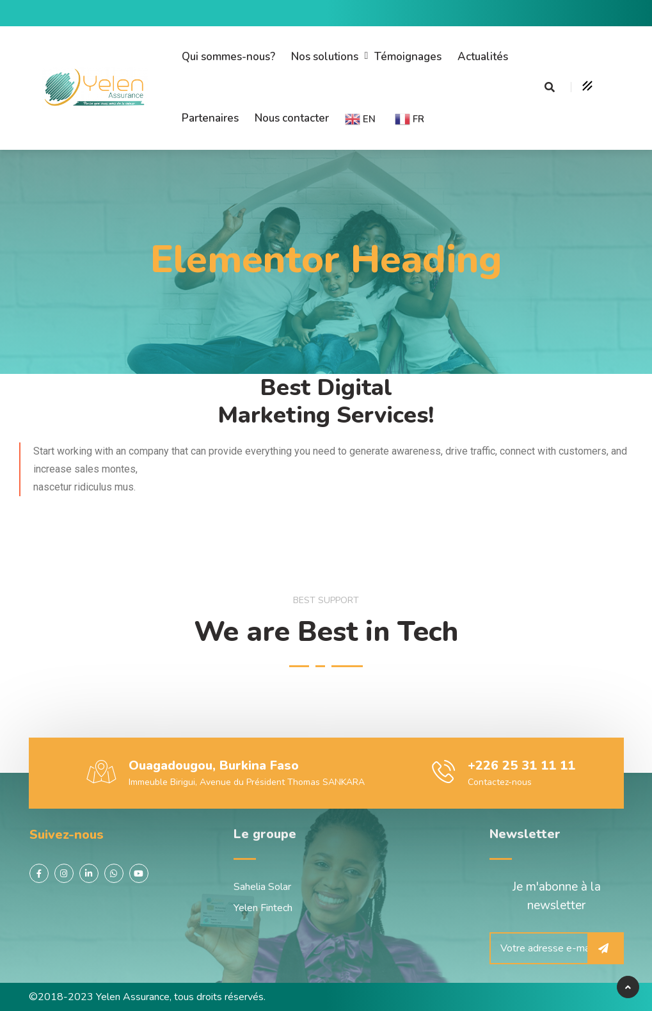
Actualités (482, 56)
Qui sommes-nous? (228, 56)
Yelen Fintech (263, 908)
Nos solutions (324, 56)
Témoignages (407, 56)
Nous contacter (292, 118)
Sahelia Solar (262, 887)
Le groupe (265, 834)
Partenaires (210, 118)
